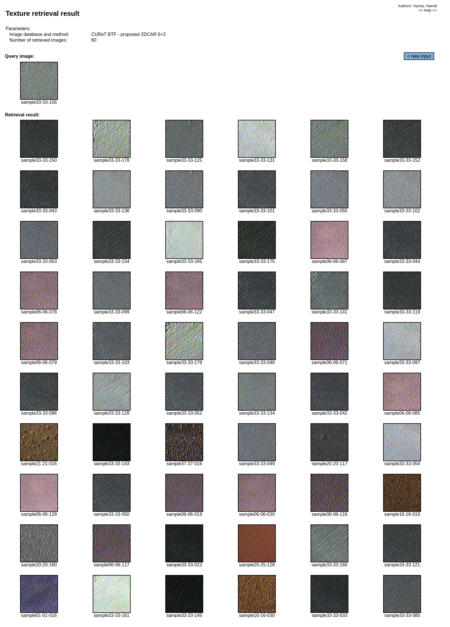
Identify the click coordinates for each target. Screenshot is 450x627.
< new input (419, 56)
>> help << (427, 10)
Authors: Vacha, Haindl (417, 6)
